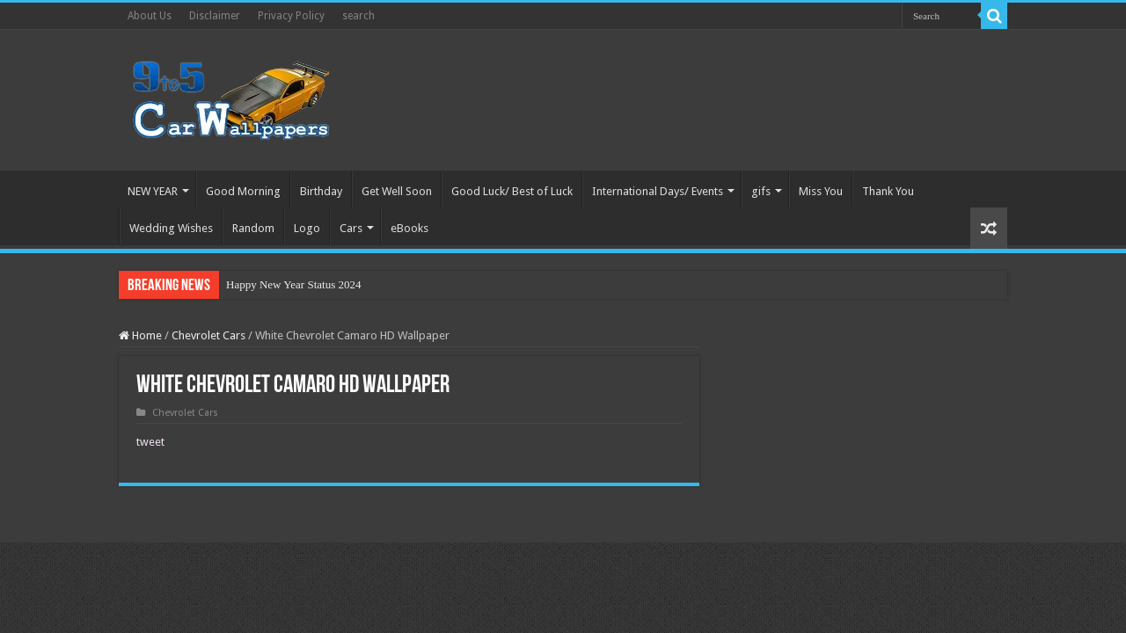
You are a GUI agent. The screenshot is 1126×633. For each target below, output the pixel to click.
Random (253, 228)
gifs (761, 191)
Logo (307, 228)
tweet (150, 441)
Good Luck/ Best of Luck (512, 191)
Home (140, 335)
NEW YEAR (153, 191)
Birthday (321, 191)
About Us (150, 16)
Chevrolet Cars (208, 335)
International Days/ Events (657, 191)
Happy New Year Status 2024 (293, 284)
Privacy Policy (291, 16)
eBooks (409, 228)
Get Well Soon (397, 191)
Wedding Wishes (171, 228)
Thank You (888, 191)
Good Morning (243, 191)
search (358, 16)
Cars (351, 228)
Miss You (821, 191)
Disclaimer (214, 16)
